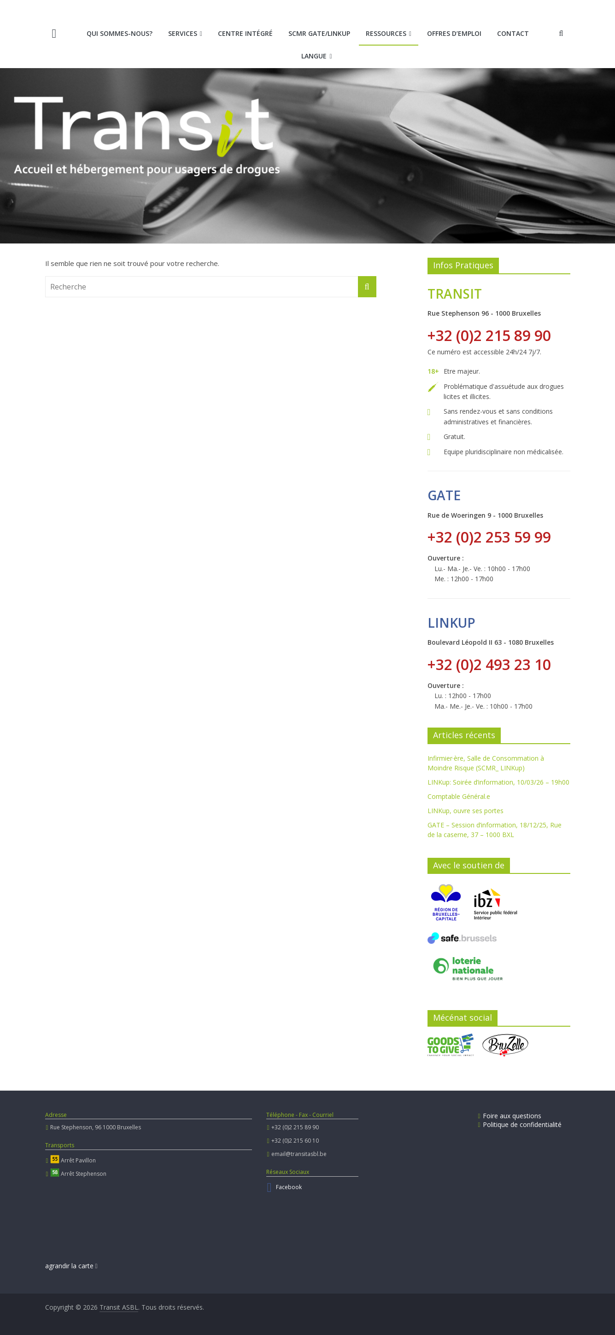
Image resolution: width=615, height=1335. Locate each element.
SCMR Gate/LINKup (319, 33)
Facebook (289, 1187)
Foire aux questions (509, 1115)
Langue (314, 56)
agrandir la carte (71, 1265)
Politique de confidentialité (520, 1124)
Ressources (386, 33)
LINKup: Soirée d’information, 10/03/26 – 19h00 (498, 782)
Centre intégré (245, 33)
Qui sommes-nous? (119, 33)
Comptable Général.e (459, 796)
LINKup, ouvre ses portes (466, 810)
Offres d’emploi (454, 33)
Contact (513, 33)
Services (182, 33)
